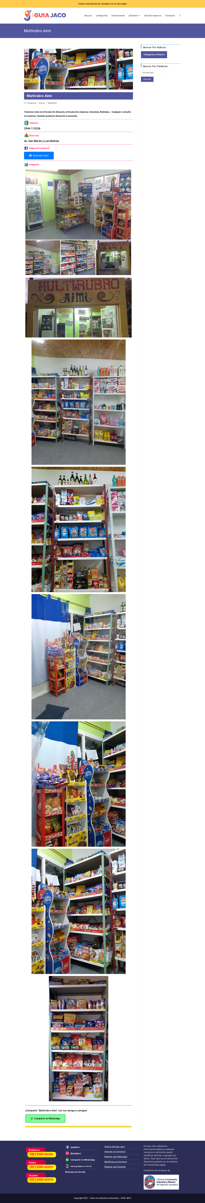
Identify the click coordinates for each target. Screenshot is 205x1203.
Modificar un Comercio (115, 1161)
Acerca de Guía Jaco (114, 1146)
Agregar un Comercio (115, 1151)
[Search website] (180, 16)
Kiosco (42, 103)
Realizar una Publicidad (115, 1156)
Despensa (31, 103)
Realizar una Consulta (115, 1166)
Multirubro (52, 103)
